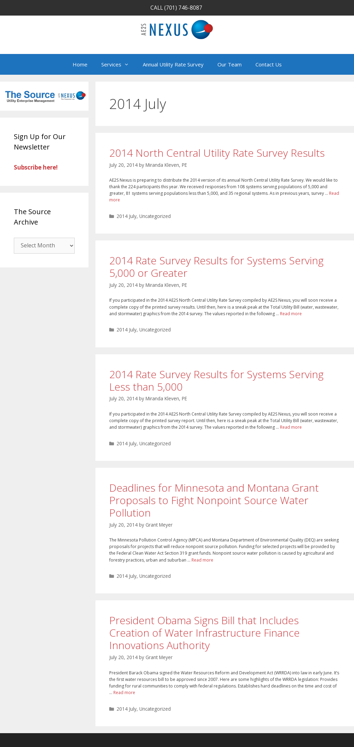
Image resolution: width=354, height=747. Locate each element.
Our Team (229, 64)
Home (80, 64)
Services (118, 64)
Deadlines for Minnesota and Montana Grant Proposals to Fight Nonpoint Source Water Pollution (214, 500)
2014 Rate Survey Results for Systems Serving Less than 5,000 (216, 380)
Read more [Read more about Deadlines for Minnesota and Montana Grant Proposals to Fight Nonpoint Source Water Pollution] (202, 560)
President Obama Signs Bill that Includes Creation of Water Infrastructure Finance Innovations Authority (204, 632)
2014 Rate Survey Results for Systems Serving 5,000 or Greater (216, 266)
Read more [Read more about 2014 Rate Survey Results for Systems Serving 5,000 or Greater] (291, 314)
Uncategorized (155, 216)
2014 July (127, 216)
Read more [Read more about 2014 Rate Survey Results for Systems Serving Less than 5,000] (291, 427)
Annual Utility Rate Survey (173, 64)
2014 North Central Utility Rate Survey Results (217, 153)
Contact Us (268, 64)
